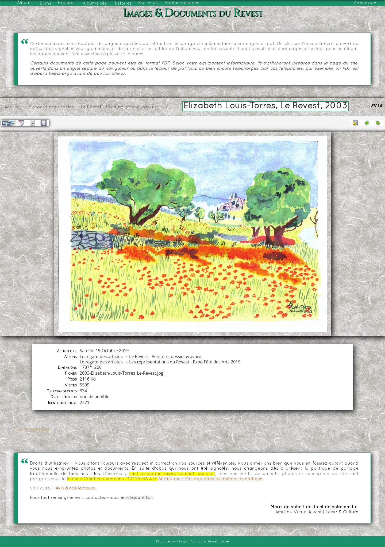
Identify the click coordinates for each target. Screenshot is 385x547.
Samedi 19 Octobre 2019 (104, 351)
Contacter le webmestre (210, 541)
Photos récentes (182, 3)
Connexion (365, 3)
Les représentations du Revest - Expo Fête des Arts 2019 (185, 362)
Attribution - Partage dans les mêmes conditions (210, 479)
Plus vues (148, 3)
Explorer (66, 3)
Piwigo (182, 541)
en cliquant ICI (136, 498)
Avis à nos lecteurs (75, 488)
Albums (25, 3)
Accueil (12, 107)
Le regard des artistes (50, 107)
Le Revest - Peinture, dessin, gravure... (121, 107)
